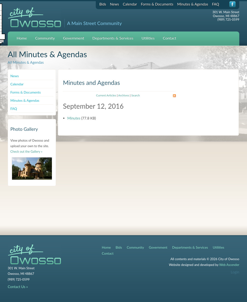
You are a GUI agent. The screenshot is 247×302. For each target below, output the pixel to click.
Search (135, 95)
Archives (123, 95)
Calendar (130, 4)
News (114, 4)
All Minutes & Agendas (26, 62)
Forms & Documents (157, 4)
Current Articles (106, 95)
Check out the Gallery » (26, 151)
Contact (169, 38)
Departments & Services (112, 38)
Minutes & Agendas (192, 4)
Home (22, 38)
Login (235, 272)
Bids (102, 4)
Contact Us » (18, 286)
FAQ (215, 4)
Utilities (148, 38)
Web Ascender (229, 265)
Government (73, 38)
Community (45, 38)
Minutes (73, 118)
